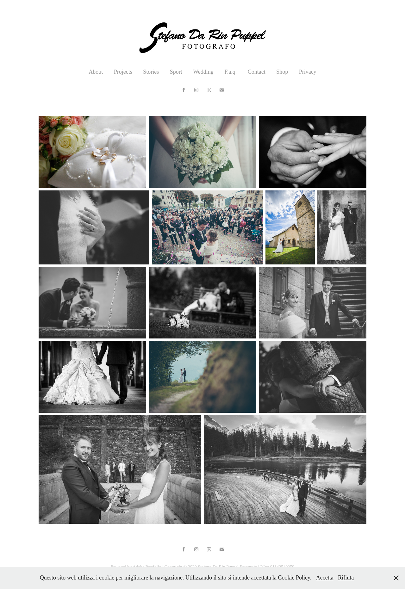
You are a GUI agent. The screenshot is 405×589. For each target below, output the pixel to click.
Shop (282, 72)
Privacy (307, 72)
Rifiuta (346, 577)
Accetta (324, 577)
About (96, 72)
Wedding (203, 72)
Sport (176, 72)
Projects (123, 72)
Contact (256, 72)
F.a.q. (230, 72)
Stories (151, 72)
